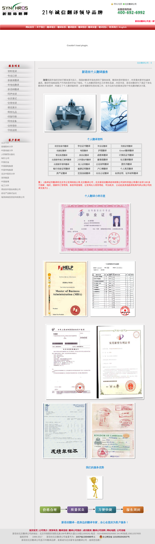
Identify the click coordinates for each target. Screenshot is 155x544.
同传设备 (12, 121)
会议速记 (12, 98)
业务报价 (12, 125)
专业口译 (12, 76)
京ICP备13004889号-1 (86, 537)
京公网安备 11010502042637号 (114, 536)
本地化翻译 (13, 85)
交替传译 (12, 103)
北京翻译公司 (131, 4)
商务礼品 (12, 112)
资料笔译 (12, 71)
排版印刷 (12, 116)
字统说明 (12, 130)
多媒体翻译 (13, 80)
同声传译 (12, 94)
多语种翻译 (13, 89)
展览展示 (12, 107)
